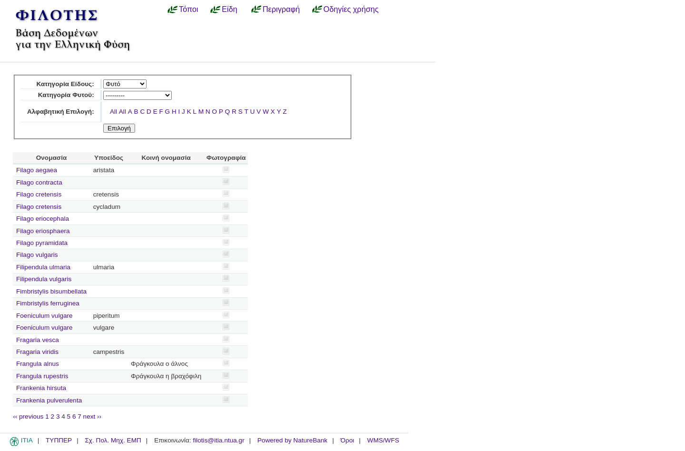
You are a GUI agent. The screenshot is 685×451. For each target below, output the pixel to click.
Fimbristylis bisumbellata (51, 291)
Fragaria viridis (37, 351)
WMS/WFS (383, 440)
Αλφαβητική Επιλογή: (60, 111)
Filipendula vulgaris (43, 279)
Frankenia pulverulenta (49, 400)
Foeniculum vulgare (44, 315)
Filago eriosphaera (43, 231)
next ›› (92, 416)
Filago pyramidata (42, 242)
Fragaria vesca (37, 339)
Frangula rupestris (42, 376)
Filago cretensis (38, 194)
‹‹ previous (28, 416)
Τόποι (188, 9)
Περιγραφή (281, 9)
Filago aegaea (36, 170)
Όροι (347, 440)
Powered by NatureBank (292, 440)
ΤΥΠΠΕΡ (59, 440)
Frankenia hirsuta (41, 388)
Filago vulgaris (37, 254)
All (113, 111)
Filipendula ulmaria (43, 267)
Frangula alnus (37, 363)
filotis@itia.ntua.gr (218, 440)
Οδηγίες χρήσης (351, 9)
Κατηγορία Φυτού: (66, 94)
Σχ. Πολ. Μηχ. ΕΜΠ (113, 440)
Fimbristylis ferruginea (47, 303)
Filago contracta (39, 182)
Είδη (229, 9)
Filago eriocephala (42, 218)
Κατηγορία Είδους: (65, 84)
